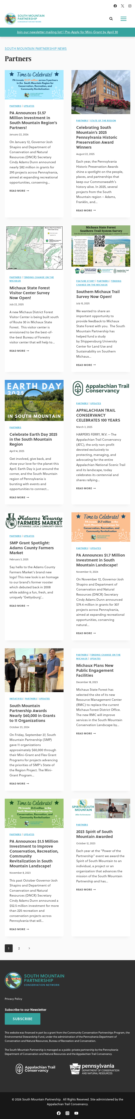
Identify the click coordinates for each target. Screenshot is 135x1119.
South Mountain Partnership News (36, 48)
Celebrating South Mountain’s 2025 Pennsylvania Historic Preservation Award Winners (96, 137)
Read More (19, 190)
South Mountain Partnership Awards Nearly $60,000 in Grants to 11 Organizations (32, 713)
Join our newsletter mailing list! (40, 32)
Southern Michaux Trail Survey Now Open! (98, 294)
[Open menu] (123, 18)
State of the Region (103, 120)
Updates (29, 106)
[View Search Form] (111, 18)
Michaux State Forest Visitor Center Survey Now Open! (30, 292)
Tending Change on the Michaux (98, 282)
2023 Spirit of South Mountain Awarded (94, 833)
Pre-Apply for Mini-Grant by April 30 (91, 32)
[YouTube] (76, 1113)
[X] (122, 6)
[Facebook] (115, 6)
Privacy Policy (13, 999)
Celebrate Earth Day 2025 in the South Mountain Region (33, 439)
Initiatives (16, 698)
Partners (15, 106)
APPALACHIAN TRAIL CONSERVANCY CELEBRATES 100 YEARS (98, 415)
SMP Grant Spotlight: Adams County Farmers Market (32, 547)
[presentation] (34, 84)
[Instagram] (130, 6)
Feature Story (85, 281)
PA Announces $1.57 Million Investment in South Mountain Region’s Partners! (33, 120)
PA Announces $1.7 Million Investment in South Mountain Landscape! (100, 560)
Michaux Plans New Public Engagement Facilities (95, 670)
